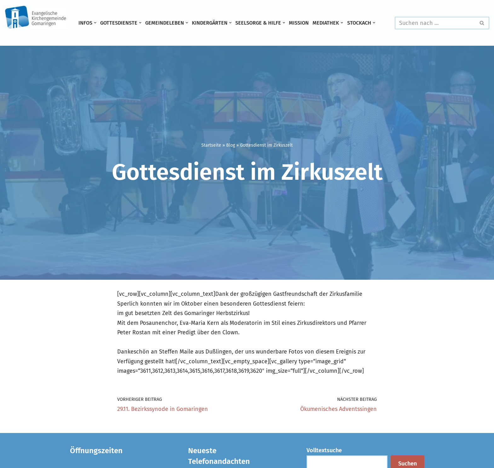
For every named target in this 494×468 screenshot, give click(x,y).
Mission (299, 23)
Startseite (211, 145)
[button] (95, 22)
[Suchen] (435, 23)
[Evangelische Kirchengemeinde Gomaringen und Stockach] (36, 17)
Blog (230, 145)
